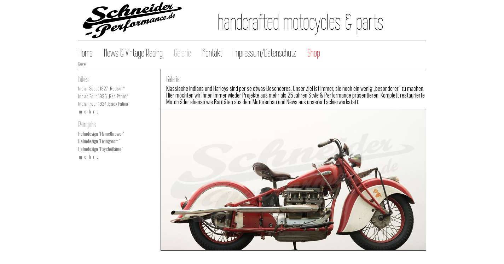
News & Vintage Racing (133, 53)
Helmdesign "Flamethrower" (101, 133)
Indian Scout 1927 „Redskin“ (101, 88)
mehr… (90, 111)
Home (86, 53)
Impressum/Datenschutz (264, 53)
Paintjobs (87, 124)
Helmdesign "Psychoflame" (100, 149)
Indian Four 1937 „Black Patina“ (103, 103)
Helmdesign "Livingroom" (99, 141)
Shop (313, 53)
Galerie (182, 53)
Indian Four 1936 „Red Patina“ (103, 96)
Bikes (83, 79)
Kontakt (212, 53)
